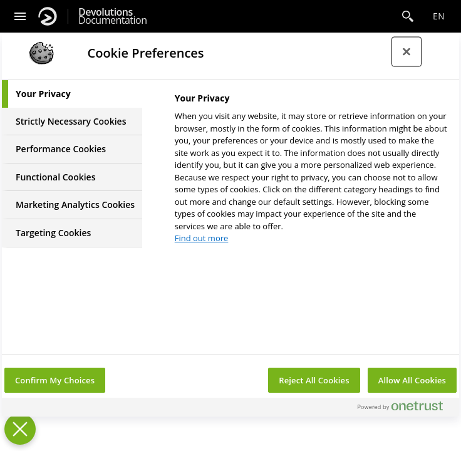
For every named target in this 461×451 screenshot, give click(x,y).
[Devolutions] (48, 16)
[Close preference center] (406, 52)
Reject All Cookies (314, 380)
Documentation (112, 16)
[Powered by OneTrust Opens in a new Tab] (405, 409)
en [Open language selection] (439, 16)
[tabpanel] (311, 172)
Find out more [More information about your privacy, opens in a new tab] (202, 238)
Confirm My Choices (55, 380)
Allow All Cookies (412, 380)
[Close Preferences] (20, 429)
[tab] (72, 94)
